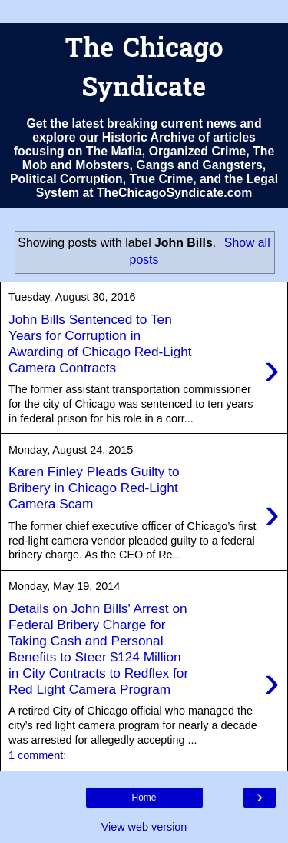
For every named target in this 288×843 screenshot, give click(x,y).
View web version (144, 827)
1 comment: (37, 755)
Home (143, 797)
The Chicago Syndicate (144, 70)
